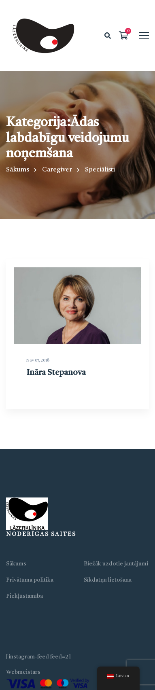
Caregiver (57, 170)
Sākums (17, 170)
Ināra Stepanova (55, 381)
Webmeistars (23, 672)
